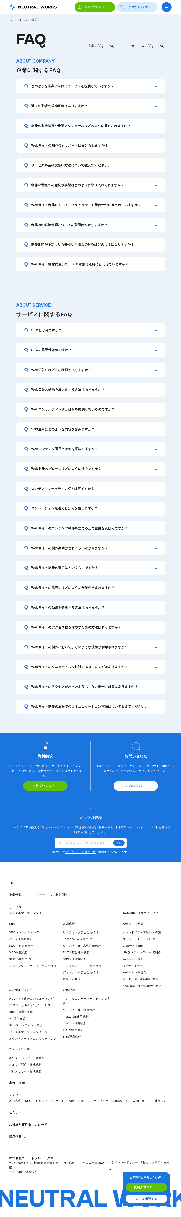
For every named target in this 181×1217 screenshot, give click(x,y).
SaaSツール (120, 1100)
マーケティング (98, 1100)
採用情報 (15, 1136)
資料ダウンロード (144, 1187)
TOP (11, 19)
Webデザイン (142, 1100)
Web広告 (15, 1100)
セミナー (15, 1112)
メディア (15, 1095)
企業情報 (15, 895)
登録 (119, 842)
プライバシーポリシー (80, 852)
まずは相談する (143, 1198)
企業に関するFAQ (101, 46)
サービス (15, 907)
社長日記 (161, 1100)
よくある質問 (58, 894)
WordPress (76, 1100)
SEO (28, 1100)
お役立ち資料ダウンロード (28, 1124)
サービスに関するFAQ (148, 46)
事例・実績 (17, 1083)
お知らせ (41, 1100)
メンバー (39, 894)
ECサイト (57, 1100)
